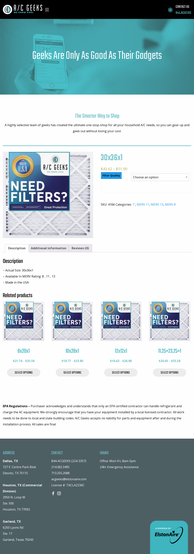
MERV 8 (170, 204)
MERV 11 (143, 204)
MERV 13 (157, 204)
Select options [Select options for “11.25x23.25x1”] (169, 372)
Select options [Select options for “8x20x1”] (24, 372)
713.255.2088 (60, 473)
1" (133, 204)
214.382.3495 (60, 467)
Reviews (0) (80, 248)
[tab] (17, 248)
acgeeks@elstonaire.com (68, 479)
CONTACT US (182, 7)
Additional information (48, 248)
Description (17, 248)
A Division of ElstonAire (169, 537)
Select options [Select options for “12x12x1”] (121, 372)
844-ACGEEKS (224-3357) (68, 461)
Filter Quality (111, 175)
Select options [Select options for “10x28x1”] (72, 372)
